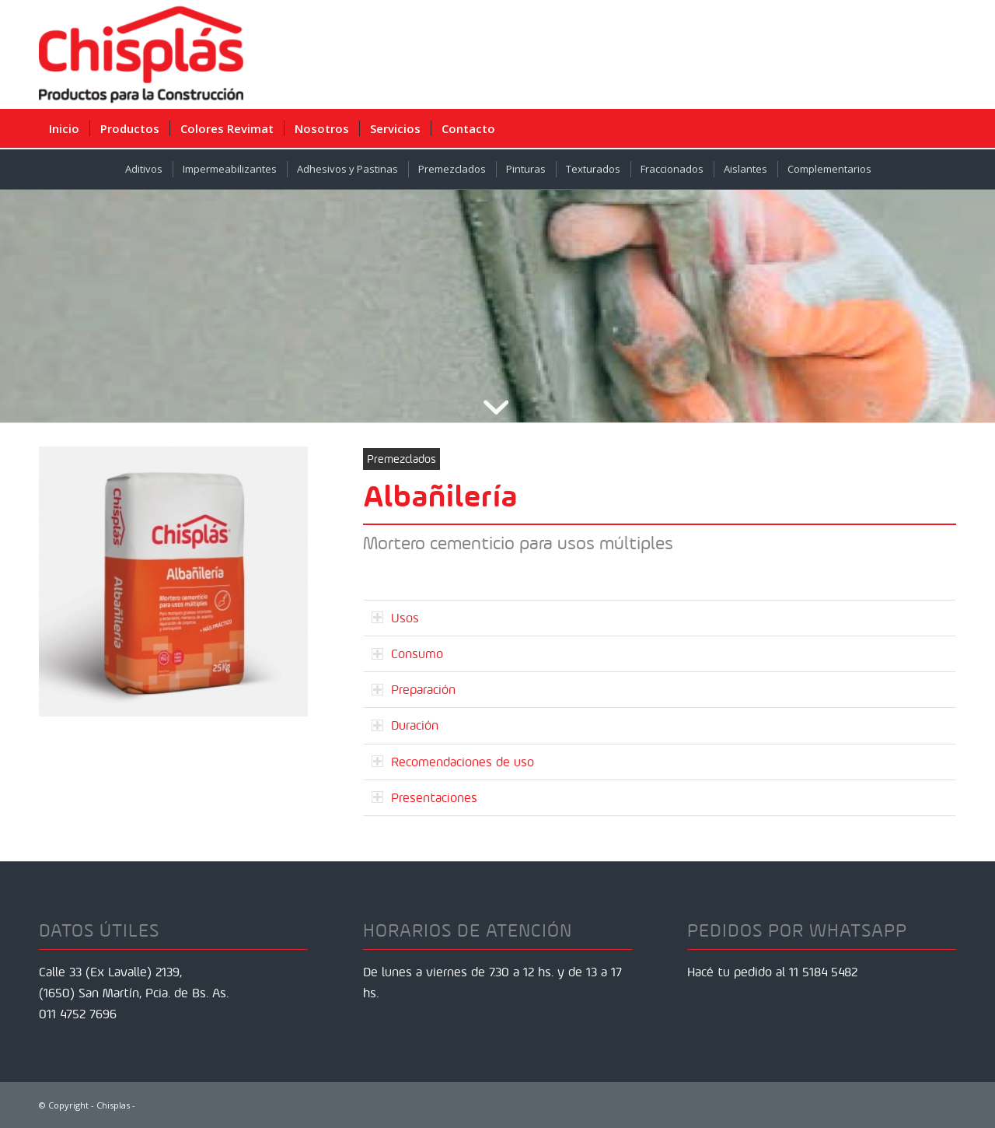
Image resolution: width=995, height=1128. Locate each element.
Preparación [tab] (414, 689)
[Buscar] (945, 128)
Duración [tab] (405, 725)
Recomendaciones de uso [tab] (453, 761)
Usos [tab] (395, 617)
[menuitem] (64, 128)
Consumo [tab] (407, 653)
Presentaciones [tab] (424, 797)
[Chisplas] (141, 54)
